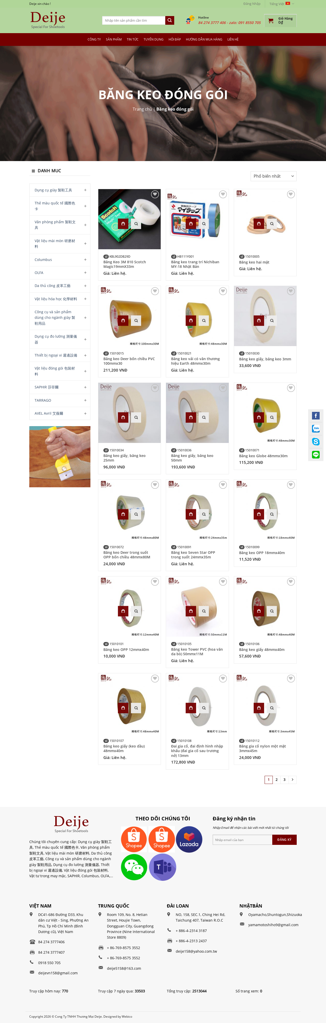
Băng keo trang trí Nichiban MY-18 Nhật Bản (195, 264)
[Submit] (169, 20)
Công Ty (94, 39)
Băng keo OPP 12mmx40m (126, 649)
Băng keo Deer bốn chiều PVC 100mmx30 (129, 361)
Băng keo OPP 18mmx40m (262, 552)
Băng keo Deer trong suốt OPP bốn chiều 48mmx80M (126, 554)
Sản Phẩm (114, 39)
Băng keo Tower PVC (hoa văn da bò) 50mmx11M (197, 651)
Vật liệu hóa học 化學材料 (56, 298)
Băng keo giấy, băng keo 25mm (124, 458)
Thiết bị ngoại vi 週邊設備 (56, 355)
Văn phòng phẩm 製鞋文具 (55, 224)
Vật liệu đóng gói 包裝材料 (55, 371)
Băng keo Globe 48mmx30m (263, 456)
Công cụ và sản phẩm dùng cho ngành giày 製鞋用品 (55, 317)
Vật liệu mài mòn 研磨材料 (55, 243)
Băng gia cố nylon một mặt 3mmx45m (262, 748)
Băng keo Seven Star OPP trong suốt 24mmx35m (193, 554)
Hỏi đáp (175, 39)
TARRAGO (43, 400)
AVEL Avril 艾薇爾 (49, 413)
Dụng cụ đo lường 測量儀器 (56, 339)
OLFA (39, 272)
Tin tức (133, 39)
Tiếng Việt (281, 3)
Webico (127, 1016)
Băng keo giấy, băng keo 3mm (265, 359)
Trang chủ (142, 109)
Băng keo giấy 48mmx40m (261, 649)
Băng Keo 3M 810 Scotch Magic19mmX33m (124, 264)
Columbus (43, 259)
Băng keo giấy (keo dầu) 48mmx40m (124, 748)
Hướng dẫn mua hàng (204, 39)
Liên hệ (233, 39)
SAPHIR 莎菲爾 (47, 387)
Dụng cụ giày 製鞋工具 (53, 190)
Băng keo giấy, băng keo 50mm (192, 458)
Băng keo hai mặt (254, 262)
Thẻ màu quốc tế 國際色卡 (55, 206)
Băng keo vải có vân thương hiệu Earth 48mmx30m (195, 361)
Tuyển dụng (154, 39)
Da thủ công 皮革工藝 (53, 285)
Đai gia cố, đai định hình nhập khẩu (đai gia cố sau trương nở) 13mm (197, 751)
